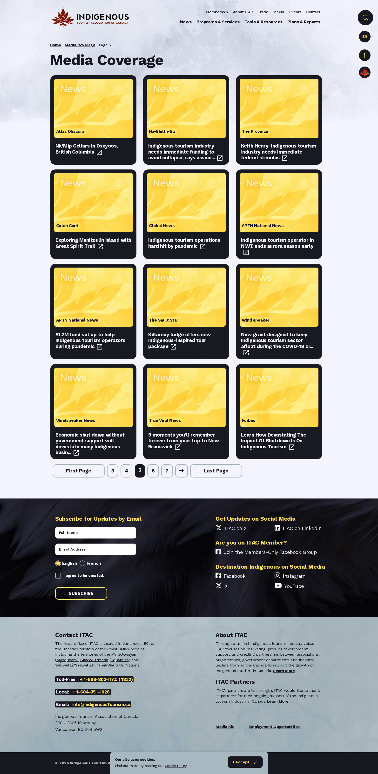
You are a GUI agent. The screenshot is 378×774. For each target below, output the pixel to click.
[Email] (95, 549)
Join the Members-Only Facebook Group (270, 552)
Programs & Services (218, 21)
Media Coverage (80, 45)
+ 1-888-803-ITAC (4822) (106, 679)
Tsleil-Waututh (109, 665)
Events (295, 12)
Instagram (294, 576)
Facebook (234, 576)
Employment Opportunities (274, 726)
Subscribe (81, 593)
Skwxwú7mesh (94, 660)
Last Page (216, 471)
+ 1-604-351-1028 (91, 691)
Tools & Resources (263, 21)
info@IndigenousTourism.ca (101, 704)
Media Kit (225, 726)
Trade (263, 12)
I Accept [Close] (245, 762)
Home (55, 45)
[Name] (95, 532)
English (69, 563)
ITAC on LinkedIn (302, 528)
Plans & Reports (303, 21)
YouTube (294, 586)
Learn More (284, 670)
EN (364, 36)
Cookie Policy (176, 766)
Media (278, 12)
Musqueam (66, 660)
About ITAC (243, 12)
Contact (313, 12)
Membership (217, 12)
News (186, 21)
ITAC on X (236, 528)
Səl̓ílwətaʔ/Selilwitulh (74, 665)
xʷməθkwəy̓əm (124, 654)
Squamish (120, 660)
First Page (78, 471)
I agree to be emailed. (83, 575)
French (94, 563)
